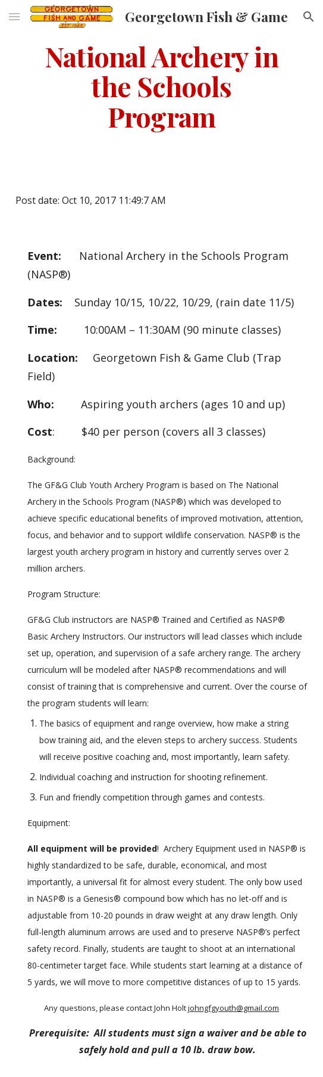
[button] (14, 16)
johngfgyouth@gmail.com (233, 1007)
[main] (161, 86)
